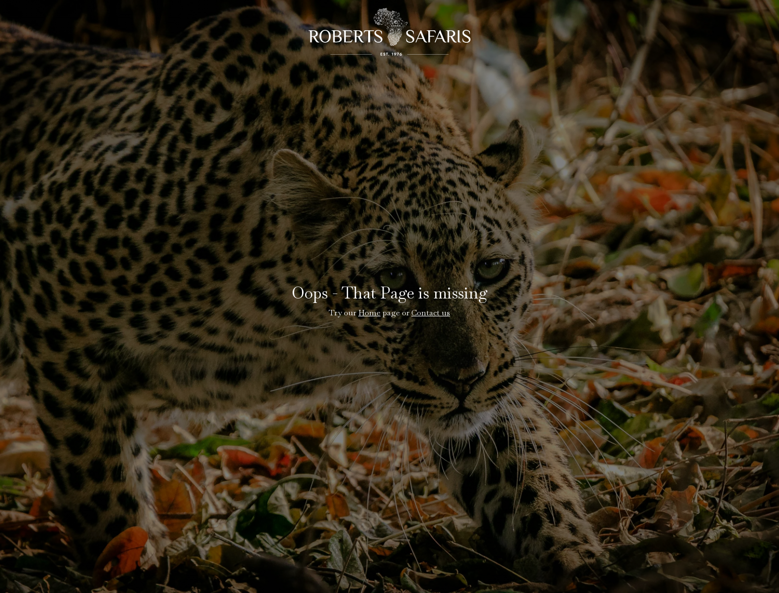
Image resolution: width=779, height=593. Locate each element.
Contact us (430, 312)
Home (369, 312)
